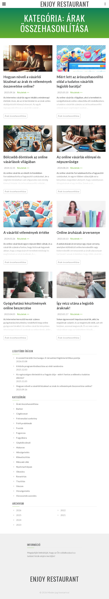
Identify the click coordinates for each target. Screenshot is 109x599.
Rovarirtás (21, 476)
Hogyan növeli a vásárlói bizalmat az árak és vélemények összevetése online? (27, 81)
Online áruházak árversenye (78, 232)
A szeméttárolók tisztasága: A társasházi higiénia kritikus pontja (48, 358)
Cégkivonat (22, 413)
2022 (63, 510)
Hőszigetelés (22, 452)
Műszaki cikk (22, 462)
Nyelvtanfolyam (24, 467)
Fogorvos (21, 433)
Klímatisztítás (23, 457)
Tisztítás (20, 481)
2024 (18, 520)
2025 (18, 515)
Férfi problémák (24, 423)
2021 (63, 515)
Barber (19, 409)
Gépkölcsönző (23, 442)
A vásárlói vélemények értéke (26, 232)
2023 (18, 525)
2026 (18, 510)
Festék (19, 428)
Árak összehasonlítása (15, 116)
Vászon (19, 486)
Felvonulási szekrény (26, 418)
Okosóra (20, 471)
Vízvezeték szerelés (26, 496)
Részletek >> (23, 92)
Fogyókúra (21, 438)
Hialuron (20, 447)
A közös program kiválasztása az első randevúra (39, 366)
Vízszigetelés (23, 491)
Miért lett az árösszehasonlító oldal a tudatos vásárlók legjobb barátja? (80, 81)
